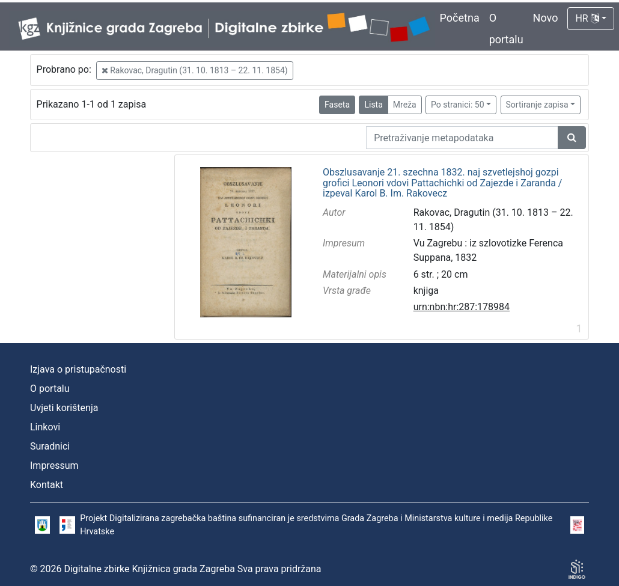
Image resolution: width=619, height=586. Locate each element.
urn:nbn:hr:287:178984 (461, 307)
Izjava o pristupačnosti (78, 369)
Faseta (337, 104)
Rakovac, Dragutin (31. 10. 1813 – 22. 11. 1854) (195, 70)
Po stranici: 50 (457, 104)
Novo (545, 17)
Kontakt (46, 484)
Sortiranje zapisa (537, 104)
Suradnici (50, 446)
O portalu (50, 388)
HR (587, 18)
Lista (373, 104)
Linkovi (45, 427)
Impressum (54, 465)
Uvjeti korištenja (64, 408)
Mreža (404, 104)
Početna (460, 17)
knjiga (426, 290)
